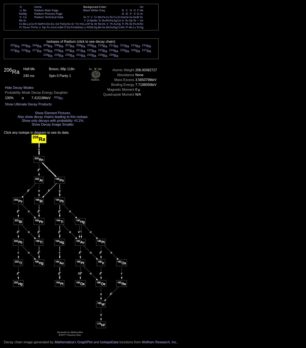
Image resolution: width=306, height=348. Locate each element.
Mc (131, 27)
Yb (81, 24)
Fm (73, 27)
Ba (24, 24)
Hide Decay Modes (19, 87)
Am (53, 27)
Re (100, 24)
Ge (127, 17)
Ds (111, 27)
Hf (88, 24)
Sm (48, 24)
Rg (115, 27)
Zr (88, 20)
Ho (69, 24)
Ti (88, 17)
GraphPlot (84, 342)
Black (86, 10)
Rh (107, 20)
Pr (36, 24)
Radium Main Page (46, 10)
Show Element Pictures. (53, 113)
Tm (77, 24)
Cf (65, 27)
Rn (141, 24)
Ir (107, 24)
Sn (127, 20)
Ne (141, 10)
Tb (61, 24)
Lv (134, 27)
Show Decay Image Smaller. (53, 124)
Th (32, 27)
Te (134, 20)
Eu (52, 24)
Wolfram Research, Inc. (159, 342)
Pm (44, 24)
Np (44, 27)
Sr (24, 20)
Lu (84, 24)
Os (104, 24)
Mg (25, 13)
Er (72, 24)
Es (69, 27)
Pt (111, 24)
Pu (48, 27)
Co (107, 17)
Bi (131, 24)
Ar (141, 13)
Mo (96, 20)
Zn (119, 17)
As (131, 17)
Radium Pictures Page (48, 13)
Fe (103, 17)
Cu (115, 17)
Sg (95, 27)
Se (134, 17)
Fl (127, 27)
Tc (99, 20)
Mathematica (64, 342)
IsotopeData (109, 342)
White (94, 10)
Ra (25, 27)
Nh (123, 27)
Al (123, 13)
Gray (102, 10)
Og (141, 27)
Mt (107, 27)
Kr (141, 17)
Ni (111, 17)
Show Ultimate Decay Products (28, 104)
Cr (95, 17)
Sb (131, 20)
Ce (32, 24)
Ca (25, 17)
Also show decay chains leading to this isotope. (52, 117)
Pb (127, 24)
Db (92, 27)
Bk (61, 27)
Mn (100, 17)
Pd (111, 20)
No (81, 27)
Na (21, 13)
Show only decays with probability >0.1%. (53, 120)
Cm (57, 27)
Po (134, 24)
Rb (21, 20)
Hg (119, 24)
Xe (141, 20)
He (141, 7)
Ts (138, 27)
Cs (20, 24)
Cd (119, 20)
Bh (99, 27)
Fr (20, 27)
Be (24, 10)
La (28, 24)
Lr (85, 27)
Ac (28, 27)
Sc (85, 17)
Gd (57, 24)
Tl (123, 24)
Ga (123, 17)
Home (38, 7)
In (123, 20)
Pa (36, 27)
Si (127, 13)
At (138, 24)
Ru (104, 20)
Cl (138, 13)
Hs (103, 27)
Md (77, 27)
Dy (65, 24)
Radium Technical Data (48, 17)
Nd (40, 24)
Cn (119, 27)
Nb (92, 20)
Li (21, 10)
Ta (91, 24)
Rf (88, 27)
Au (115, 24)
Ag (115, 20)
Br (138, 17)
